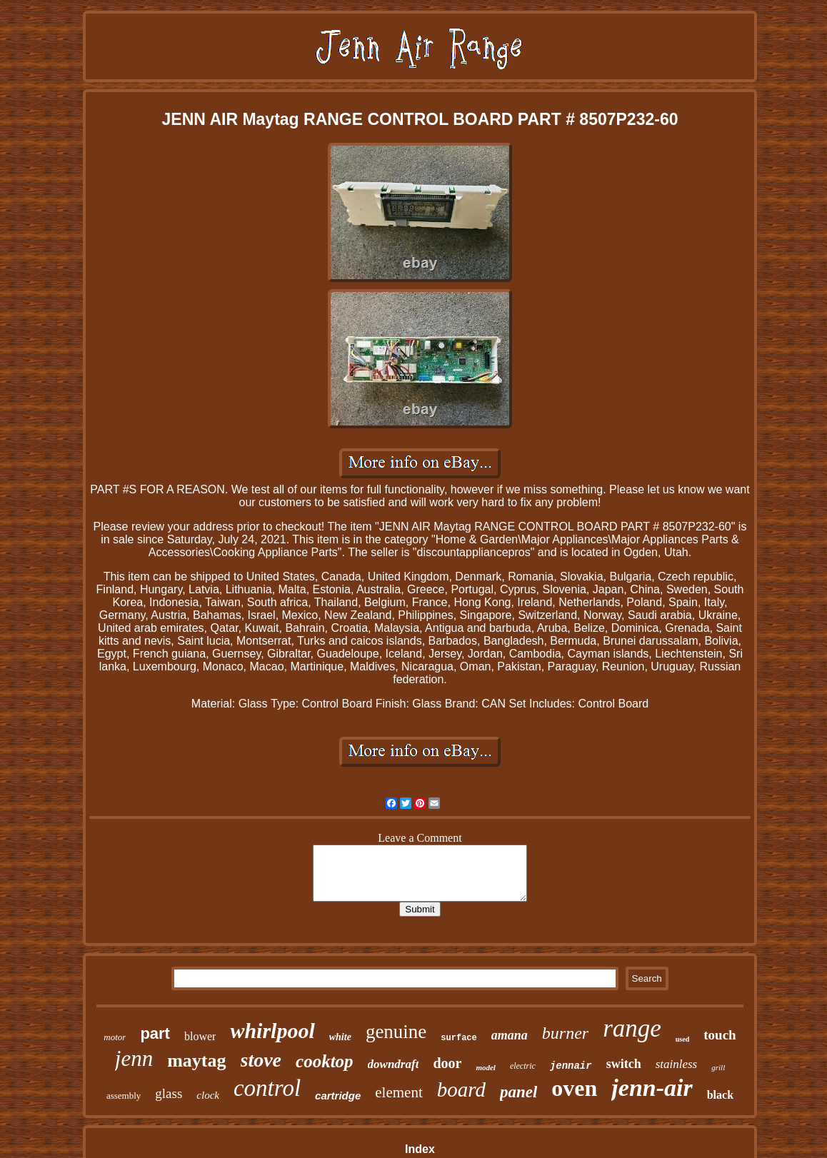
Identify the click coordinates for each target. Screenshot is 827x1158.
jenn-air (651, 1087)
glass (168, 1093)
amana (509, 1035)
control (267, 1088)
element (398, 1092)
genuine (396, 1031)
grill (718, 1067)
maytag (196, 1060)
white (340, 1037)
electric (523, 1066)
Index (420, 1149)
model (486, 1067)
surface (458, 1038)
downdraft (393, 1064)
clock (207, 1095)
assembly (123, 1095)
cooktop (325, 1061)
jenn (134, 1058)
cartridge (338, 1095)
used (682, 1039)
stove (261, 1060)
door (447, 1063)
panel (518, 1092)
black (720, 1095)
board (461, 1089)
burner (565, 1033)
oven (574, 1088)
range (632, 1028)
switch (623, 1064)
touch (719, 1034)
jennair (571, 1066)
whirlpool (272, 1030)
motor (115, 1037)
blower (200, 1036)
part (155, 1033)
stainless (677, 1064)
